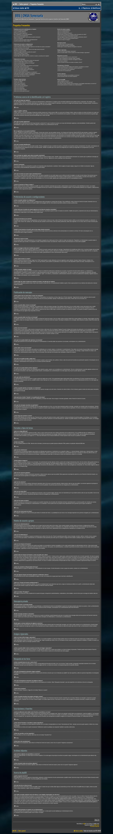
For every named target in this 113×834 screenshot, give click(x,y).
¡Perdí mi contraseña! (18, 38)
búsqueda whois (39, 797)
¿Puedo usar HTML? (18, 81)
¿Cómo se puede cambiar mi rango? (21, 54)
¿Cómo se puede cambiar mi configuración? (23, 45)
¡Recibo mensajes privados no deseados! (66, 45)
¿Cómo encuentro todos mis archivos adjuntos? (67, 76)
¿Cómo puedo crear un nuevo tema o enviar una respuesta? (26, 60)
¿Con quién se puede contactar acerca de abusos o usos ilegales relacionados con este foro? (76, 83)
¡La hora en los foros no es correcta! (21, 48)
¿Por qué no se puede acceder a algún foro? (23, 68)
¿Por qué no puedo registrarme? (20, 33)
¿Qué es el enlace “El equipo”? (63, 39)
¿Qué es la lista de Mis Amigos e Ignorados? (66, 51)
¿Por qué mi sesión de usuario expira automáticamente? (25, 39)
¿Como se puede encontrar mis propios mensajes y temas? (69, 62)
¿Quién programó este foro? (63, 80)
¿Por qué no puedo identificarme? (21, 35)
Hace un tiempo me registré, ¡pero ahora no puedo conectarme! (27, 37)
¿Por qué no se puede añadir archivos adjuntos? (24, 69)
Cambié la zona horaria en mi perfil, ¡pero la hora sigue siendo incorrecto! (29, 49)
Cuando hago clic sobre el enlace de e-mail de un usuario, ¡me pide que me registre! (31, 55)
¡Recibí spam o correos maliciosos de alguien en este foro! (69, 46)
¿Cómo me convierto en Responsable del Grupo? (67, 35)
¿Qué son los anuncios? (19, 87)
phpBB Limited (68, 777)
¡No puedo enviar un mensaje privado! (65, 44)
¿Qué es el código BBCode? (20, 80)
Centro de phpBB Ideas (78, 786)
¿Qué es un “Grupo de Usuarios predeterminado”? (67, 38)
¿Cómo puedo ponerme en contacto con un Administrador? (69, 84)
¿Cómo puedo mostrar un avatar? (21, 53)
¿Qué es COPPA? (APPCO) (20, 31)
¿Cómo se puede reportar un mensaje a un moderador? (25, 72)
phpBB (83, 241)
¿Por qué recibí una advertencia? (21, 70)
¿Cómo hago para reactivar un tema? (21, 76)
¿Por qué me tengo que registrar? (21, 30)
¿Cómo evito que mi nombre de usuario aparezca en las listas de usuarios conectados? (32, 46)
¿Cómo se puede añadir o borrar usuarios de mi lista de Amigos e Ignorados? (73, 52)
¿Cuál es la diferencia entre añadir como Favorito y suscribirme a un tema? (73, 66)
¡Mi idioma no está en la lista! (20, 50)
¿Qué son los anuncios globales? (21, 85)
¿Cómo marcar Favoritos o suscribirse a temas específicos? (69, 68)
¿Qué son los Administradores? (63, 30)
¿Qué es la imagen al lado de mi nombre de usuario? (25, 51)
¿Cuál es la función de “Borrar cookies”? (22, 40)
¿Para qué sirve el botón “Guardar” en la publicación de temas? (27, 73)
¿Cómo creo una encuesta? (19, 64)
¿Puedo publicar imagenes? (20, 84)
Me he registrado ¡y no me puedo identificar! (23, 34)
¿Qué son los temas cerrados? (20, 89)
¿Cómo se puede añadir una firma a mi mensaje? (24, 63)
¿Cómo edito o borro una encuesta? (21, 66)
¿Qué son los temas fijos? (19, 88)
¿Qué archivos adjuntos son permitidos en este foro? (68, 75)
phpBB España (96, 825)
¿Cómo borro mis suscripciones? (64, 70)
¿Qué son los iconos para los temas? (21, 91)
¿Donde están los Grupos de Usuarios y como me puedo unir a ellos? (71, 34)
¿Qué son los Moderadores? (63, 31)
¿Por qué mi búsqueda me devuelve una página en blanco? (69, 59)
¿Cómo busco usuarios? (62, 60)
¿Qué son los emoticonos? (19, 83)
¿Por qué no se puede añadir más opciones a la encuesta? (26, 65)
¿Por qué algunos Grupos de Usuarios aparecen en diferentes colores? (72, 37)
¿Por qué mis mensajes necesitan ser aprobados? (24, 74)
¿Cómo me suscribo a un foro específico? (66, 69)
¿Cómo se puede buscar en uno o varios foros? (67, 56)
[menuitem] (27, 8)
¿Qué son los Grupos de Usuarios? (64, 33)
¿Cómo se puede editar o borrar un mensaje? (23, 61)
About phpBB (36, 778)
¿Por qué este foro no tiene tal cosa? (65, 82)
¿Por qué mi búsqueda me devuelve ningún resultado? (68, 58)
